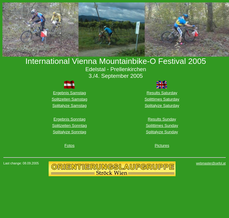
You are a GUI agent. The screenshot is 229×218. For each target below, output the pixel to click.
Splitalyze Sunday (162, 132)
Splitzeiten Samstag (69, 99)
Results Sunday (162, 119)
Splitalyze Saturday (162, 105)
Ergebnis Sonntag (69, 119)
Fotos (69, 145)
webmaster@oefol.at (211, 163)
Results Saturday (162, 93)
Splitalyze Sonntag (69, 132)
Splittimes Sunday (162, 125)
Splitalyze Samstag (69, 105)
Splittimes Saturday (162, 99)
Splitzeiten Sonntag (69, 125)
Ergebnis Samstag (69, 93)
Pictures (162, 145)
